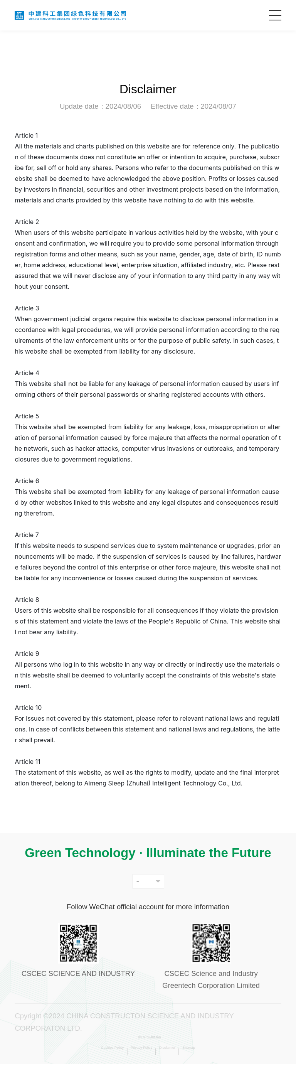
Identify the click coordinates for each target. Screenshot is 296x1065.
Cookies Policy (85, 1052)
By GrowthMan (148, 1040)
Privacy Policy (138, 1052)
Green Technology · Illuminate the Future (148, 853)
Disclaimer (183, 1052)
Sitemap (220, 1052)
